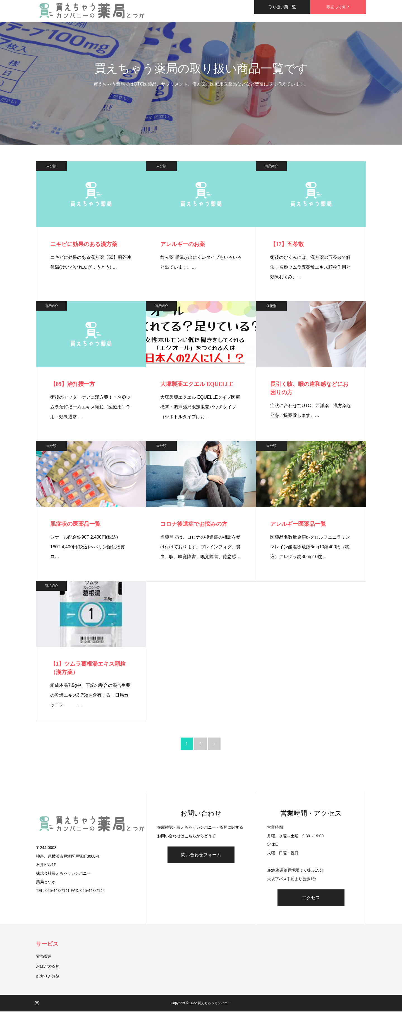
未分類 (51, 166)
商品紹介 (271, 166)
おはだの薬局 (47, 967)
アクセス (311, 898)
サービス (47, 944)
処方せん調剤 (47, 977)
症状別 (271, 306)
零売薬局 (44, 957)
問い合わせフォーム (201, 855)
